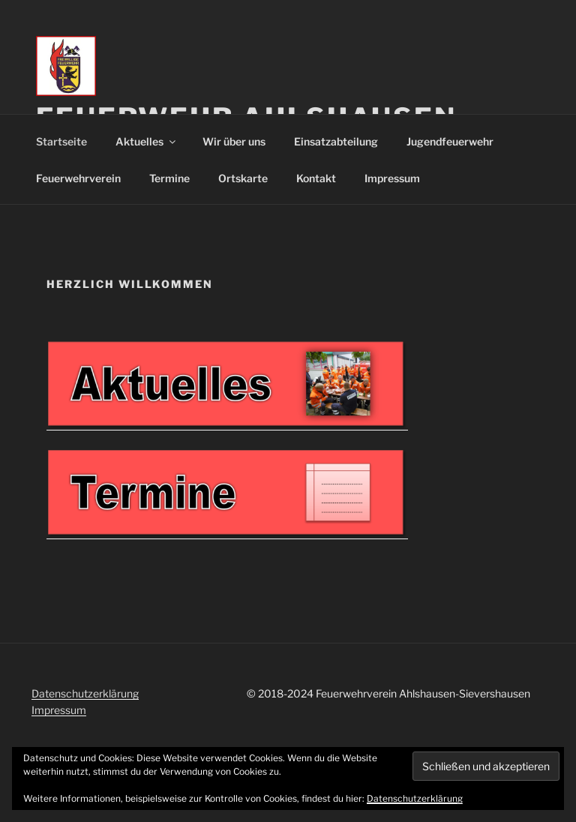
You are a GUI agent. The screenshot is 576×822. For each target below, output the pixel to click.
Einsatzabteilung (336, 141)
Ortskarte (243, 178)
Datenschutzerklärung (85, 693)
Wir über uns (234, 141)
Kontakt (316, 178)
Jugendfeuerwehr (450, 141)
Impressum (392, 178)
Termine (169, 178)
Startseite (61, 141)
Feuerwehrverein (78, 178)
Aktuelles (147, 141)
